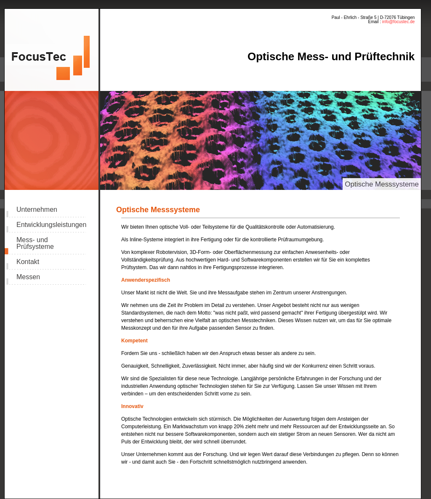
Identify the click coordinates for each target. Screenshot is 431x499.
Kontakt (27, 262)
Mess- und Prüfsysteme (35, 243)
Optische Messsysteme (382, 184)
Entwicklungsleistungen (51, 224)
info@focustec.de (398, 21)
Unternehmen (36, 209)
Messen (28, 277)
